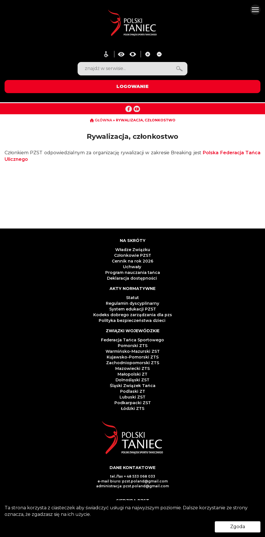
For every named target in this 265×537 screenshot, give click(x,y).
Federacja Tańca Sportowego (132, 339)
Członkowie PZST (132, 255)
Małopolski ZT (132, 374)
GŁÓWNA (101, 120)
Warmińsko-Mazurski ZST (133, 351)
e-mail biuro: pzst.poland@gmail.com (133, 481)
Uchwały (132, 266)
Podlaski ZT (132, 391)
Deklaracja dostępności (132, 278)
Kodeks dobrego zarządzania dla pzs (132, 314)
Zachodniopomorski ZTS (132, 362)
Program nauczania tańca (132, 272)
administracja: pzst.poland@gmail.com (132, 486)
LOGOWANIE (132, 86)
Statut (132, 297)
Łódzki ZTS (132, 408)
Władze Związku (132, 249)
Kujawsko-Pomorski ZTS (133, 357)
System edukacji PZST (132, 309)
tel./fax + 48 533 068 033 (132, 476)
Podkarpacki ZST (132, 402)
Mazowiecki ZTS (132, 368)
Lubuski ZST (132, 397)
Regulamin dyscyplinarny (132, 303)
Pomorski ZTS (132, 345)
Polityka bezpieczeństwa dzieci (133, 320)
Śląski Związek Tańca (132, 385)
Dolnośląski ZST (132, 379)
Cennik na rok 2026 (132, 261)
